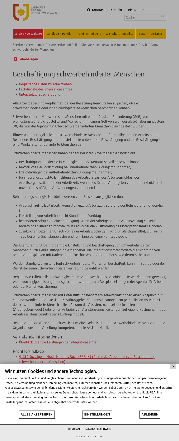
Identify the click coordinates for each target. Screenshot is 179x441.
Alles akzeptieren (37, 414)
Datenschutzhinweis (98, 428)
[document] (89, 389)
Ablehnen (150, 414)
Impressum (75, 428)
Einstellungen (97, 414)
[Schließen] (173, 366)
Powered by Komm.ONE (89, 436)
